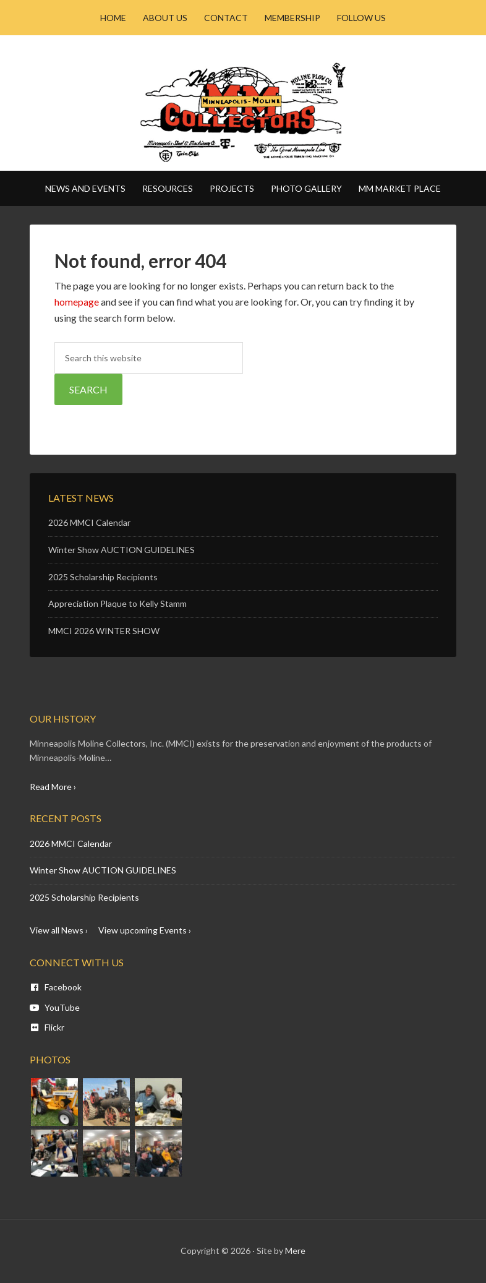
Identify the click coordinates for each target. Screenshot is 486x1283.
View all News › (59, 930)
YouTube (55, 1007)
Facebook (56, 987)
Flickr (47, 1027)
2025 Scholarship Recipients (103, 577)
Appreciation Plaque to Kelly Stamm (117, 603)
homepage (76, 301)
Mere (295, 1250)
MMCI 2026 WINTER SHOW (104, 630)
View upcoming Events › (144, 930)
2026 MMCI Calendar (89, 522)
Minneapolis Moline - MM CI (243, 112)
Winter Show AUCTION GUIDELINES (121, 549)
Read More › (53, 786)
